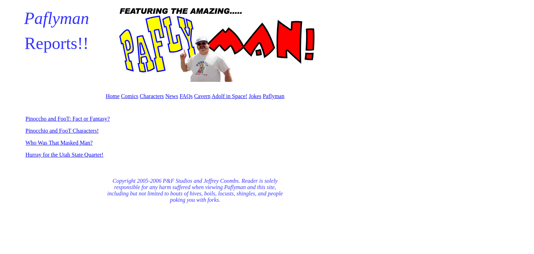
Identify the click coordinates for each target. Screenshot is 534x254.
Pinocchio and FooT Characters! (62, 131)
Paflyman (273, 96)
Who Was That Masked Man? (59, 143)
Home (112, 96)
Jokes (255, 96)
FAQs (186, 96)
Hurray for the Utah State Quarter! (64, 155)
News (171, 96)
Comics (129, 96)
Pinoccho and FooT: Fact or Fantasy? (67, 119)
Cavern (202, 96)
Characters (152, 96)
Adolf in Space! (229, 96)
